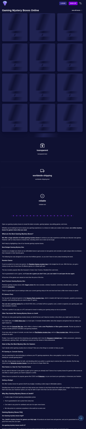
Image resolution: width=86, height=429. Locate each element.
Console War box (17, 326)
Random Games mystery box (38, 264)
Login (63, 3)
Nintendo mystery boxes (19, 363)
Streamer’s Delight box (54, 338)
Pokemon (42, 376)
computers (11, 287)
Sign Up (73, 3)
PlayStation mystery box (43, 332)
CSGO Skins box (19, 321)
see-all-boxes (77, 10)
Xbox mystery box (62, 332)
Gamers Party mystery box (35, 298)
